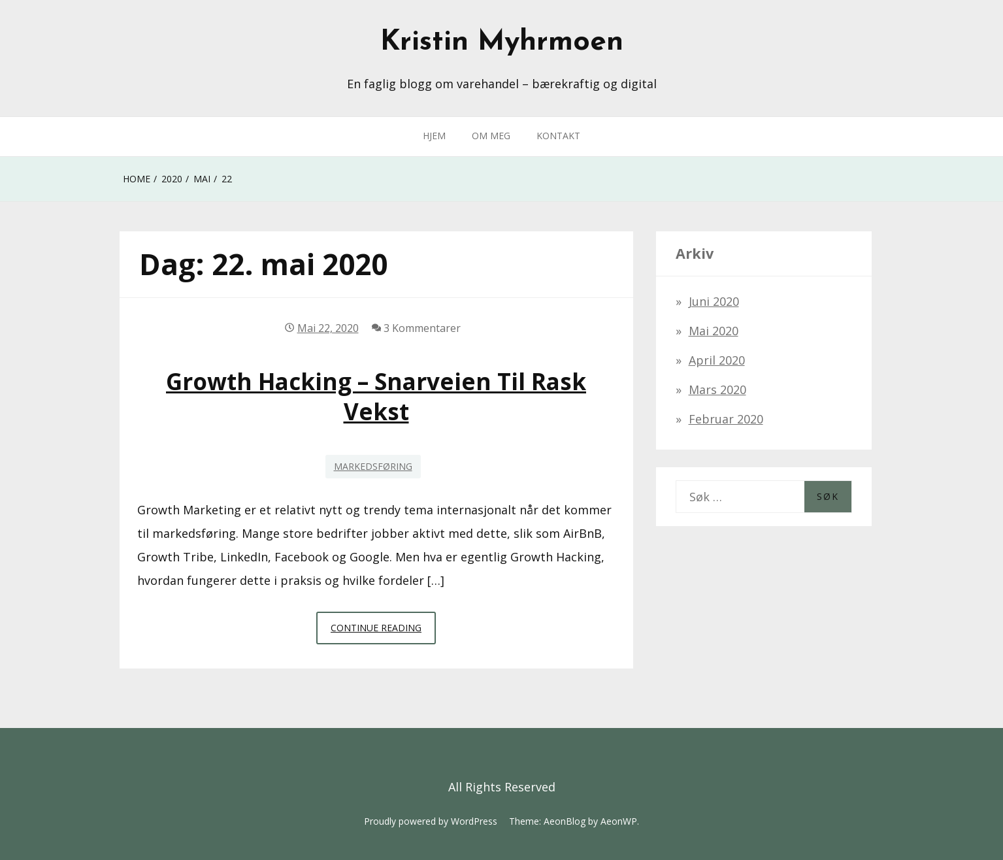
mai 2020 (713, 331)
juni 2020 (714, 301)
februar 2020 (726, 419)
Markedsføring (373, 466)
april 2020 (717, 360)
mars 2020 (717, 389)
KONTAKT (558, 135)
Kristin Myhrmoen (501, 42)
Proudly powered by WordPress (430, 821)
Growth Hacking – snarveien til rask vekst (376, 396)
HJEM (434, 135)
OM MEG (491, 135)
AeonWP (618, 821)
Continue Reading (383, 631)
